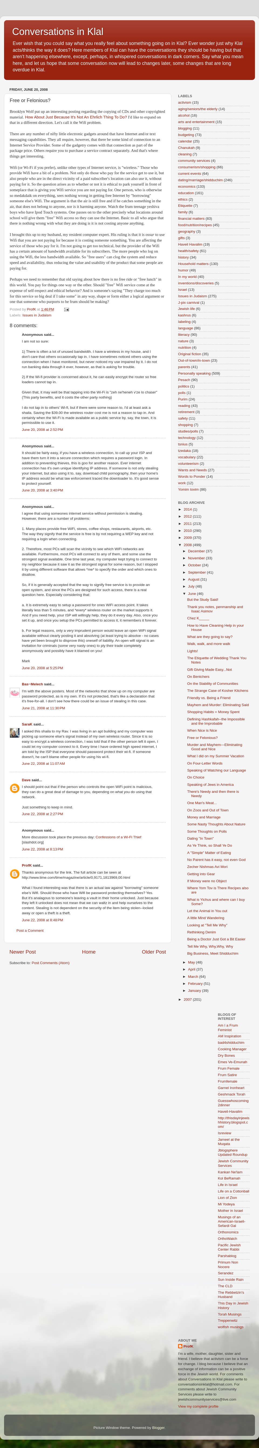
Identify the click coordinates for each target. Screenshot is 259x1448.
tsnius (183, 444)
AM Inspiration (229, 1036)
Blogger (158, 1428)
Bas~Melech (32, 684)
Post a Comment (30, 931)
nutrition (184, 348)
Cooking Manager (232, 1049)
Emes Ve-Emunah (232, 1062)
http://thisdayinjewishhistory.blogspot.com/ (234, 1122)
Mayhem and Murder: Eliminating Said (218, 705)
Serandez (226, 1273)
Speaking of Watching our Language (216, 770)
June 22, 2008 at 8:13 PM (42, 849)
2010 (188, 531)
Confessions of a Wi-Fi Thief (118, 837)
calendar (185, 141)
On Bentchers (198, 677)
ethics (183, 199)
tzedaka (184, 451)
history (183, 257)
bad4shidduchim (231, 1043)
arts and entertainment (196, 122)
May (192, 962)
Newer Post (22, 952)
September (197, 572)
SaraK (27, 724)
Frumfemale (227, 1081)
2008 (188, 545)
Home (89, 952)
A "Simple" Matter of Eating (209, 853)
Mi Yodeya (226, 1204)
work (182, 483)
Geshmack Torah (232, 1094)
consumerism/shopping (197, 167)
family (183, 212)
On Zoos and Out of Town (208, 810)
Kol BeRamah (229, 1178)
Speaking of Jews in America (210, 785)
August (194, 579)
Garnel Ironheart (231, 1088)
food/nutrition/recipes (195, 225)
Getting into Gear (201, 874)
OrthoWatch (227, 1239)
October (195, 565)
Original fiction (189, 354)
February (196, 984)
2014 (188, 509)
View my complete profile (198, 1406)
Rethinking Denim (201, 932)
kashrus (184, 315)
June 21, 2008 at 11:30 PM (43, 708)
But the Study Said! (203, 600)
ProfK (27, 865)
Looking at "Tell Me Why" (207, 925)
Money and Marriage (204, 817)
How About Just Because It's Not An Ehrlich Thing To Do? (76, 117)
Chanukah (186, 148)
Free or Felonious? (202, 738)
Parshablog (227, 1256)
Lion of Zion (227, 1198)
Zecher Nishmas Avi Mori (207, 867)
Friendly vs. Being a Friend (209, 698)
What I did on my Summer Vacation (215, 756)
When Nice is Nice (202, 730)
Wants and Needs (192, 470)
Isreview (224, 1133)
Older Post (154, 952)
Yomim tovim (188, 489)
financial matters (191, 219)
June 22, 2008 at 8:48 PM (42, 920)
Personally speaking (194, 373)
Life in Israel (228, 1185)
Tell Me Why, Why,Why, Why (210, 946)
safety (183, 418)
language (185, 328)
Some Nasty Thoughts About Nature (216, 824)
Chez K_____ (198, 618)
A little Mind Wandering (205, 918)
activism (184, 102)
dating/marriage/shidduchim (200, 180)
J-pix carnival (188, 303)
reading (184, 406)
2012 (188, 516)
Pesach (184, 380)
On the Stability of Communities (212, 684)
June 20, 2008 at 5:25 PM (42, 668)
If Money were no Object (207, 881)
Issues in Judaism (36, 315)
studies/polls (188, 431)
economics (187, 186)
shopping (185, 425)
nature (183, 341)
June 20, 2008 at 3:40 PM (42, 490)
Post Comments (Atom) (51, 963)
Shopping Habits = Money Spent (213, 712)
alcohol (184, 115)
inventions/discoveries (196, 283)
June (192, 594)
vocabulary (187, 457)
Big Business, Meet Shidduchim (212, 953)
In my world (187, 277)
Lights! (192, 651)
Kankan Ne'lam (230, 1172)
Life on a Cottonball (233, 1191)
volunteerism (188, 464)
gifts (181, 238)
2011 (188, 524)
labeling (184, 322)
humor (183, 270)
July (192, 586)
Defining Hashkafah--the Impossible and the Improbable (216, 721)
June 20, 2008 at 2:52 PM (42, 430)
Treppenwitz (228, 1320)
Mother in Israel (230, 1211)
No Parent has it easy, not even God (216, 860)
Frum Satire (227, 1075)
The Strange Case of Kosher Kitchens (217, 691)
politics (183, 386)
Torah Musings (230, 1314)
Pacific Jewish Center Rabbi (229, 1247)
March (193, 977)
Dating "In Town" (200, 838)
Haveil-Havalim (230, 1111)
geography (186, 231)
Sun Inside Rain (231, 1280)
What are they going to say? (210, 637)
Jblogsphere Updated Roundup (233, 1152)
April (192, 969)
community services (194, 161)
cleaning (185, 154)
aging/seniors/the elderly (197, 109)
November (197, 558)
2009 (188, 538)
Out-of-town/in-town (194, 360)
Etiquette (185, 206)
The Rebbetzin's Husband (231, 1294)
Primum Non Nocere (228, 1264)
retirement (186, 412)
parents (184, 367)
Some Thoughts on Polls (207, 831)
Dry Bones (226, 1055)
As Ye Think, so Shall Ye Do (209, 845)
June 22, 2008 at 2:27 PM (42, 814)
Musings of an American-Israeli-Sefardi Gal (232, 1221)
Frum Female (229, 1068)
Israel (182, 290)
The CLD (225, 1286)
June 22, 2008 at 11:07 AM (43, 764)
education (186, 193)
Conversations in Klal (57, 31)
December (197, 551)
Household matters (193, 264)
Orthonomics (228, 1232)
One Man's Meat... (202, 803)
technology (187, 438)
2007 (188, 999)
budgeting (186, 135)
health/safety (188, 251)
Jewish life (186, 309)
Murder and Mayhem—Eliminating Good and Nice (214, 747)
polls (182, 393)
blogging (185, 128)
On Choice (196, 777)
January (195, 991)
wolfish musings (231, 1327)
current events (189, 174)
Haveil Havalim (190, 244)
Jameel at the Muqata (229, 1142)
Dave (26, 780)
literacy (184, 335)
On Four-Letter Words (205, 763)
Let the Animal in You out (207, 911)
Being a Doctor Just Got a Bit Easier (216, 939)
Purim (183, 399)
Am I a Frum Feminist (228, 1027)
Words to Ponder (191, 476)
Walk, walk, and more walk (208, 644)
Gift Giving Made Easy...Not (209, 670)
